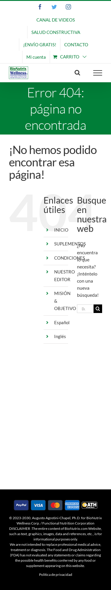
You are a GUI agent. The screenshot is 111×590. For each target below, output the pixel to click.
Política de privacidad (55, 574)
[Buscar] (98, 308)
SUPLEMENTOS (70, 243)
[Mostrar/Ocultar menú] (98, 73)
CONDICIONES (69, 257)
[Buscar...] (85, 308)
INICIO (61, 229)
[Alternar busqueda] (77, 73)
